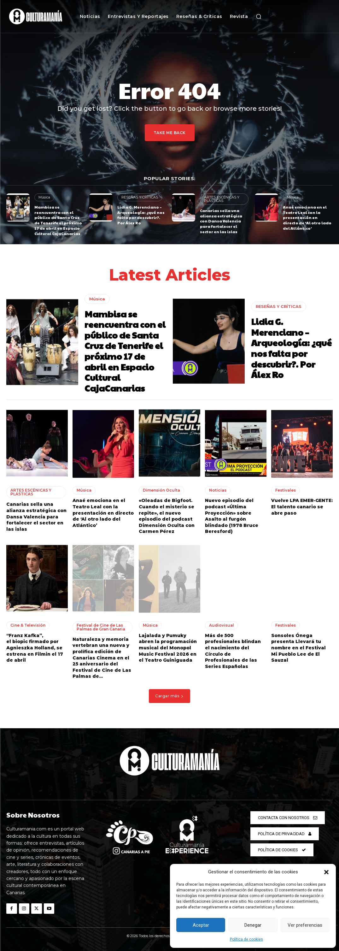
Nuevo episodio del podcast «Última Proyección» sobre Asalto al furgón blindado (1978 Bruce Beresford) (231, 516)
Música (44, 197)
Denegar (252, 925)
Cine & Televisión (27, 625)
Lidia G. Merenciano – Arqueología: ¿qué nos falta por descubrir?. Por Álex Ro (141, 214)
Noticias (217, 490)
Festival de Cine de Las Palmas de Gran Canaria (101, 627)
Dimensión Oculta (161, 490)
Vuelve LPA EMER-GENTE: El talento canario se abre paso (302, 507)
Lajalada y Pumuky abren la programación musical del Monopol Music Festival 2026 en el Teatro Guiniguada (168, 648)
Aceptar (201, 925)
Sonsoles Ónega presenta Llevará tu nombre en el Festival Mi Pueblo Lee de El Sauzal (298, 648)
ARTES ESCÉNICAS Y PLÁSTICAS (221, 199)
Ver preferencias (305, 925)
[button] (326, 872)
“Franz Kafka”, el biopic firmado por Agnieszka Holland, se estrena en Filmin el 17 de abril (34, 648)
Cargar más (169, 696)
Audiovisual (221, 625)
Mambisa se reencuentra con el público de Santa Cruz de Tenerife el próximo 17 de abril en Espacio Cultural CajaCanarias (58, 220)
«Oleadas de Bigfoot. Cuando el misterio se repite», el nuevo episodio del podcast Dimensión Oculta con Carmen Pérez (167, 516)
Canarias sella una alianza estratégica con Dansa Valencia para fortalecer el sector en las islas (221, 221)
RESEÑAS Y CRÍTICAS (139, 197)
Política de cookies (246, 939)
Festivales (285, 490)
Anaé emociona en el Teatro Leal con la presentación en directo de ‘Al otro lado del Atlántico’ (307, 217)
